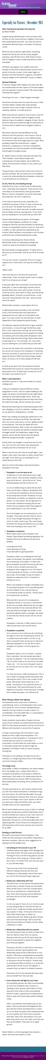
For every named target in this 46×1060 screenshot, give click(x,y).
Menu (23, 12)
